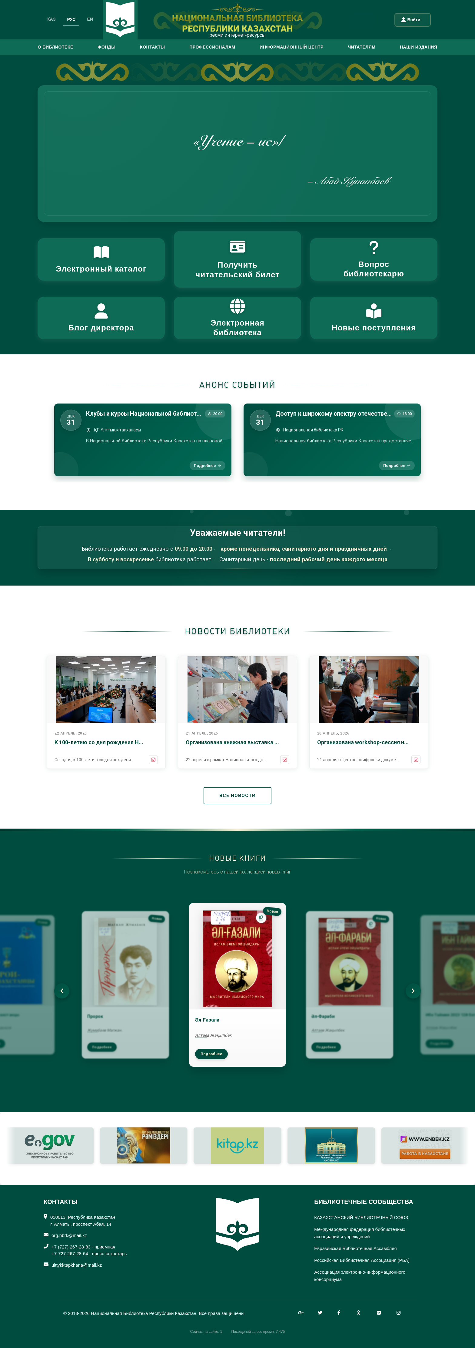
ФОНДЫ (106, 47)
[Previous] (61, 990)
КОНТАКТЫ (152, 47)
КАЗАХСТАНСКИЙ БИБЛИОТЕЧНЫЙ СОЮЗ (361, 1217)
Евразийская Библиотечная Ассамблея (355, 1248)
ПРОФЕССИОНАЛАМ (212, 47)
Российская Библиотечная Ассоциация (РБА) (362, 1260)
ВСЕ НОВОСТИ (237, 795)
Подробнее (207, 465)
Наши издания (418, 47)
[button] (101, 259)
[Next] (413, 990)
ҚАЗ (51, 19)
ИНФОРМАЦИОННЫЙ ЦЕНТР (292, 47)
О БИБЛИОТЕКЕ (55, 47)
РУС (71, 19)
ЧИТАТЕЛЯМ (361, 47)
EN (90, 19)
